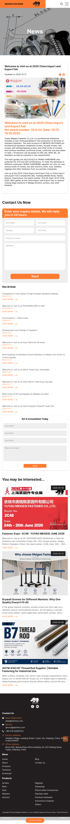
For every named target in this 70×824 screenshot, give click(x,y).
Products (6, 766)
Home (5, 759)
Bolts (4, 786)
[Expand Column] (66, 3)
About (5, 762)
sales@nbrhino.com (14, 721)
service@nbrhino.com (15, 727)
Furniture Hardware (43, 797)
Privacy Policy (51, 812)
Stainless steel (41, 793)
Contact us (40, 762)
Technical (6, 770)
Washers (6, 793)
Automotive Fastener (44, 801)
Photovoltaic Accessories (46, 790)
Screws (5, 783)
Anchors (6, 797)
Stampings (40, 786)
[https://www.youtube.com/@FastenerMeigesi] (37, 706)
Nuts (4, 790)
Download (6, 773)
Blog (37, 759)
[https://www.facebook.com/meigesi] (32, 706)
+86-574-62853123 (14, 731)
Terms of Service (62, 812)
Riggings (39, 783)
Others (38, 804)
